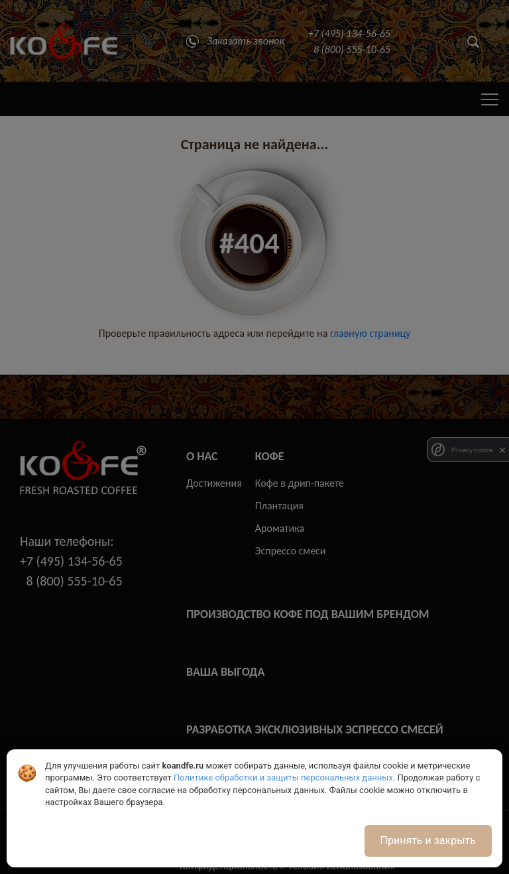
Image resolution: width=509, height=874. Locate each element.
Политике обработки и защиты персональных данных (283, 777)
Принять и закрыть (428, 840)
